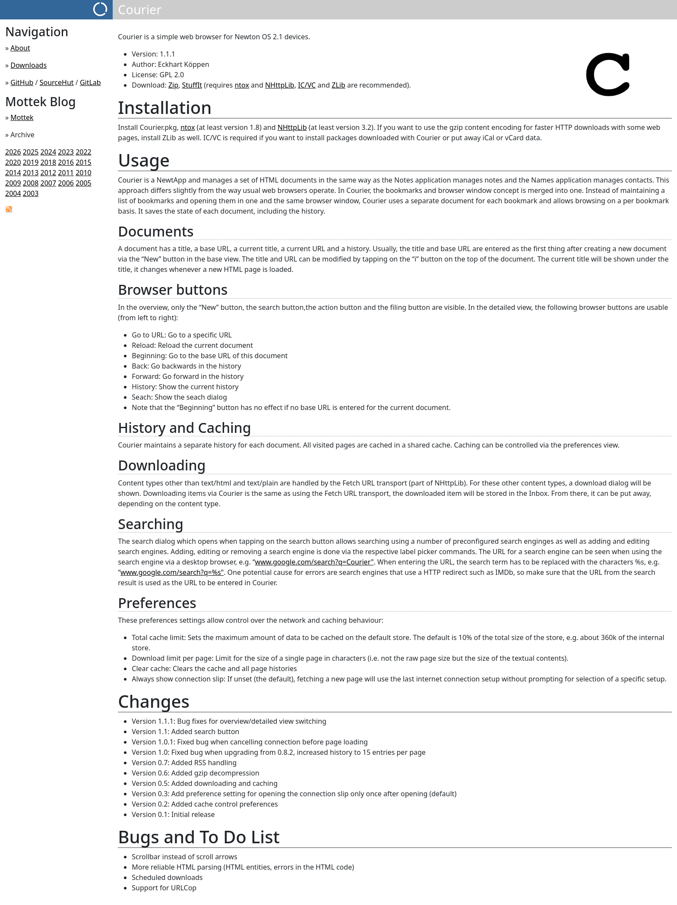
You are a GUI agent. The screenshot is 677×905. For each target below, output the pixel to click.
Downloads (28, 65)
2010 (84, 172)
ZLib (338, 85)
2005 (84, 183)
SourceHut (57, 82)
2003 (31, 193)
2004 (13, 193)
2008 (31, 183)
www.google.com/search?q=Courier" (314, 562)
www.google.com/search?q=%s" (172, 572)
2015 (84, 162)
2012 (49, 172)
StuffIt (192, 85)
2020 (13, 162)
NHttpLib (279, 85)
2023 (66, 152)
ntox (241, 85)
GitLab (90, 82)
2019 (31, 162)
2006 (66, 183)
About (20, 48)
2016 (66, 162)
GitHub (21, 82)
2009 (13, 183)
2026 (13, 152)
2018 (49, 162)
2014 (13, 172)
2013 (31, 172)
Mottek (21, 117)
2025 (31, 152)
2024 (49, 152)
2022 (84, 152)
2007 (49, 183)
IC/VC (307, 85)
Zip (173, 85)
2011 (66, 172)
